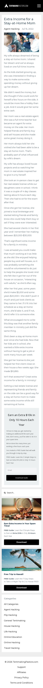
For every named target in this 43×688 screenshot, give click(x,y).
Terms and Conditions (21, 683)
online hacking (12, 642)
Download (22, 542)
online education (13, 637)
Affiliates (21, 672)
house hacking (12, 626)
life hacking (10, 631)
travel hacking (11, 648)
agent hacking (11, 29)
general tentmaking (14, 620)
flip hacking (10, 615)
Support (21, 667)
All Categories (11, 604)
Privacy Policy (21, 677)
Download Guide (21, 478)
